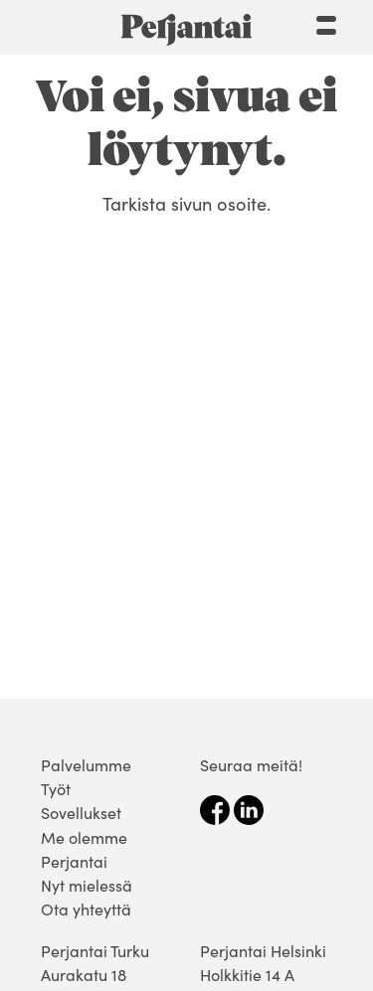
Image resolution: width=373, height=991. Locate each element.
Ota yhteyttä (86, 908)
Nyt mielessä (86, 885)
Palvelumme (86, 764)
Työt (56, 788)
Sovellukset (81, 812)
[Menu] (326, 23)
